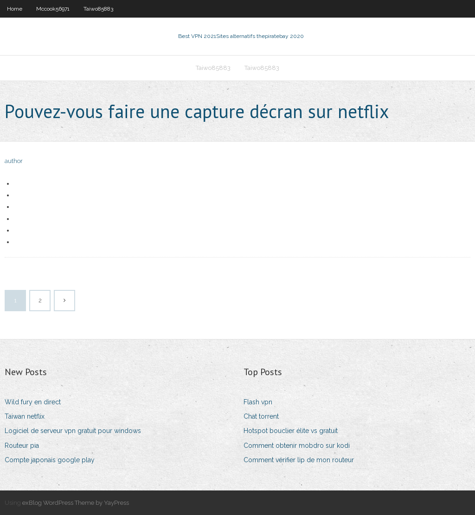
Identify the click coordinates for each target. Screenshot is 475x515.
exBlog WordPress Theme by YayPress (75, 502)
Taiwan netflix (25, 416)
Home (14, 9)
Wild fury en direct (33, 402)
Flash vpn (258, 402)
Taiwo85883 (98, 9)
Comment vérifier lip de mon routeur (299, 460)
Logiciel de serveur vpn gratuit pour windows (73, 430)
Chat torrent (261, 416)
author (14, 160)
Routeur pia (22, 445)
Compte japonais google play (50, 460)
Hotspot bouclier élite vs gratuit (291, 430)
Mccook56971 (53, 9)
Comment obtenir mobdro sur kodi (297, 445)
